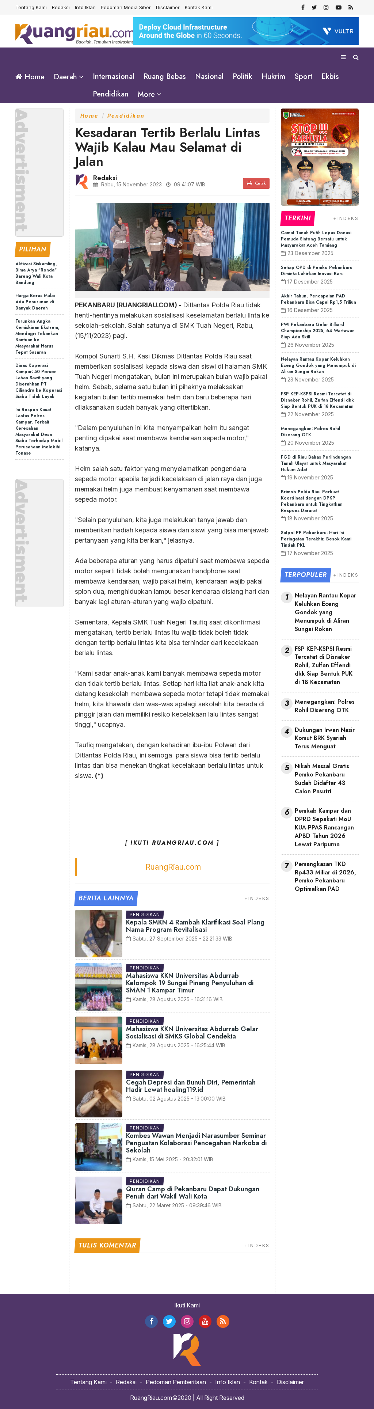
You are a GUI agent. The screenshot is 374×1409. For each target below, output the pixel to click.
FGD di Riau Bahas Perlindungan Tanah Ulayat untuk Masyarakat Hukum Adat (316, 462)
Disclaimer (168, 7)
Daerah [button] (65, 77)
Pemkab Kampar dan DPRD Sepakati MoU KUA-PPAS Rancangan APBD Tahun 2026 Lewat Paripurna (324, 827)
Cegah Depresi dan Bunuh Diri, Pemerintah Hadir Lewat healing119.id (191, 1085)
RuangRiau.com (173, 866)
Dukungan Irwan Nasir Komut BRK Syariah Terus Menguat (325, 738)
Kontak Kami (199, 7)
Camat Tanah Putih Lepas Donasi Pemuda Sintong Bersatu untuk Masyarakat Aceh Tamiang (316, 238)
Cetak (256, 183)
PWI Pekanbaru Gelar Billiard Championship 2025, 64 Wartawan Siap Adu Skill (318, 330)
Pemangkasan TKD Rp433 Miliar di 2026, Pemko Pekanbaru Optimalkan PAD (325, 876)
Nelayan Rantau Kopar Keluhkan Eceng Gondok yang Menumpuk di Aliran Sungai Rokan (318, 365)
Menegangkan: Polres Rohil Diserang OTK (310, 431)
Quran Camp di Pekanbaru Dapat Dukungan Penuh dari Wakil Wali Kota (192, 1192)
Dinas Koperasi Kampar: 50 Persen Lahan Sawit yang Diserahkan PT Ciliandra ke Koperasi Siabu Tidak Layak (38, 380)
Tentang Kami (31, 7)
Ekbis (330, 76)
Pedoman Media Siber (126, 7)
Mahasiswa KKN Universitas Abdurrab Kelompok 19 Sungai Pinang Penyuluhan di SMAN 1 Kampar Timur (189, 983)
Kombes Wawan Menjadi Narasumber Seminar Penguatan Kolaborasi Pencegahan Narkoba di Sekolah (196, 1143)
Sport (303, 76)
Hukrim (273, 76)
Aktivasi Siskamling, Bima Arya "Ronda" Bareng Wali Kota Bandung (36, 272)
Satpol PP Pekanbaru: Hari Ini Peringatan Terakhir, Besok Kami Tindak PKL (316, 538)
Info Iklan (85, 7)
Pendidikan (111, 94)
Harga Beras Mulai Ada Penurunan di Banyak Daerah (35, 301)
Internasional (113, 76)
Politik (242, 76)
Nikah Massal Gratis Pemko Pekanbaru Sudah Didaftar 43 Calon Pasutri (322, 778)
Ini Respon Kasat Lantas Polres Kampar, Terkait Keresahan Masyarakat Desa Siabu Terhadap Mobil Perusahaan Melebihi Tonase (38, 431)
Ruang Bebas (165, 76)
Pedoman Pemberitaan (176, 1381)
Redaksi (61, 7)
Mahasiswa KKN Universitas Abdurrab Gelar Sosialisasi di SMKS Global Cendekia (192, 1032)
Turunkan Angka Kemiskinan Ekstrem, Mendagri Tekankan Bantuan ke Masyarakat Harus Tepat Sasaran (37, 336)
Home (30, 77)
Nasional (209, 76)
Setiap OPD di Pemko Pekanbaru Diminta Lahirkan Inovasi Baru (316, 270)
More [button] (146, 94)
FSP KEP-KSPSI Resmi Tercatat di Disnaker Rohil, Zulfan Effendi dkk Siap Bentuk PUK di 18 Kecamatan (317, 399)
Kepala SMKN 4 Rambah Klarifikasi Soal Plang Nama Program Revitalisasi (195, 925)
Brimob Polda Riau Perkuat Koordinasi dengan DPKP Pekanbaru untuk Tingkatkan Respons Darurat (312, 500)
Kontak (258, 1381)
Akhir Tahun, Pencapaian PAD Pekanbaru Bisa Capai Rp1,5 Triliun (318, 298)
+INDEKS (257, 898)
